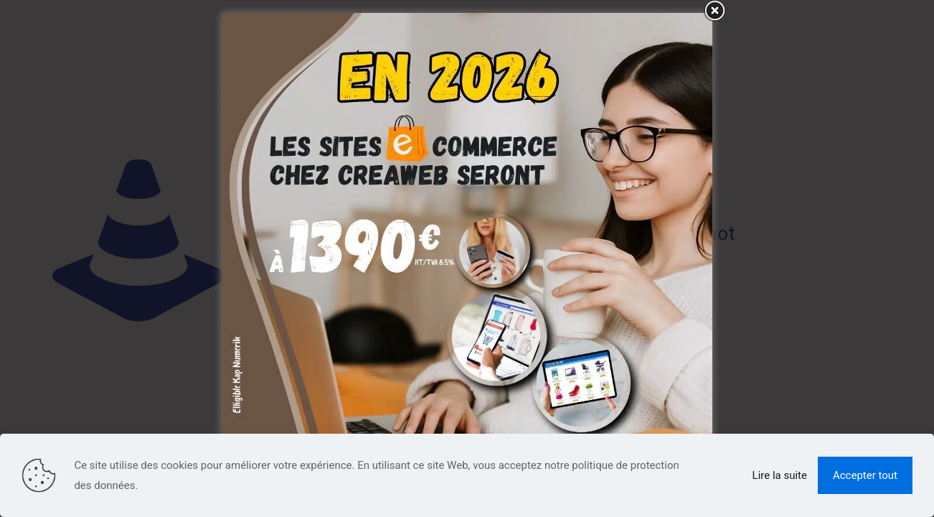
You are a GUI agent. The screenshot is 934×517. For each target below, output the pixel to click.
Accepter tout (865, 475)
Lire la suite (780, 475)
